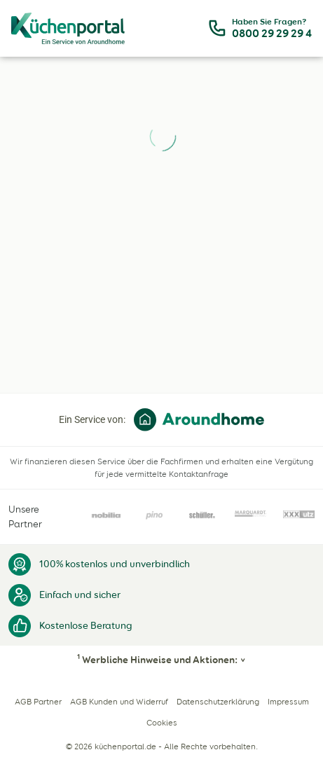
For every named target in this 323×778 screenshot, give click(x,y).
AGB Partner (38, 702)
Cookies (161, 723)
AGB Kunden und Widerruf (119, 702)
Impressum (288, 702)
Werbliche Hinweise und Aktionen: (157, 659)
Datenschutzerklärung (218, 702)
